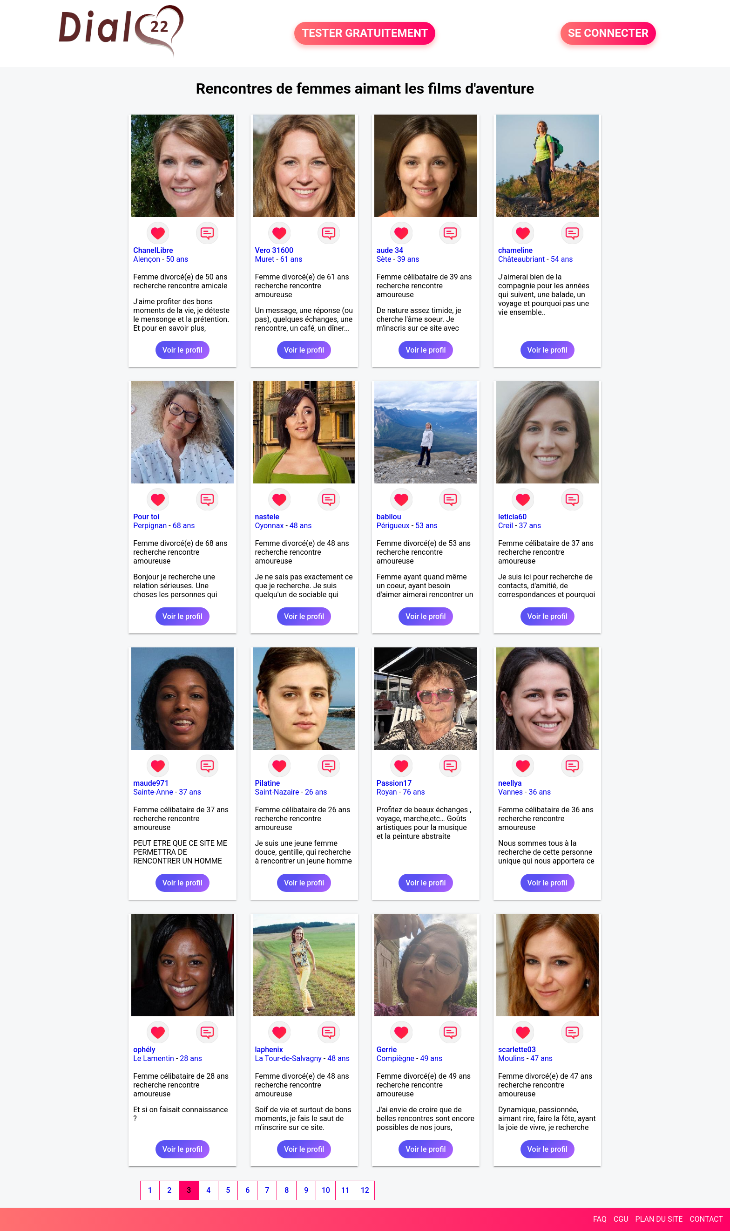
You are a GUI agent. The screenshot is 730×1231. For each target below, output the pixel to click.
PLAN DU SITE (659, 1219)
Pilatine (267, 783)
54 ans (562, 259)
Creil (505, 525)
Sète (384, 259)
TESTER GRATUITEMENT (365, 33)
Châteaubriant (521, 259)
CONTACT (706, 1219)
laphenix (269, 1049)
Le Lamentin (153, 1058)
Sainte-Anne (153, 792)
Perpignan (150, 525)
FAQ (600, 1219)
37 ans (530, 525)
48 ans (301, 525)
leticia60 (512, 516)
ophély (144, 1049)
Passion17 (394, 783)
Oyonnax (269, 525)
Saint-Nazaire (277, 792)
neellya (510, 783)
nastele (267, 516)
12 (365, 1190)
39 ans (408, 259)
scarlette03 (517, 1049)
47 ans (541, 1058)
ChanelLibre (153, 250)
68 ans (184, 525)
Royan (387, 792)
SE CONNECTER (608, 33)
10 (326, 1190)
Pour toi (146, 516)
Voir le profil (182, 350)
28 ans (191, 1058)
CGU (621, 1219)
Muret (265, 259)
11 (345, 1190)
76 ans (414, 792)
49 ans (431, 1058)
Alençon (146, 259)
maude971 (151, 783)
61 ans (291, 259)
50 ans (177, 259)
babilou (389, 516)
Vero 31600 (274, 250)
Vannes (510, 792)
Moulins (511, 1058)
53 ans (426, 525)
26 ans (316, 792)
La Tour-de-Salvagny (288, 1058)
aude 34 (390, 250)
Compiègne (395, 1058)
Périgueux (393, 525)
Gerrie (387, 1049)
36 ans (539, 792)
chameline (515, 250)
